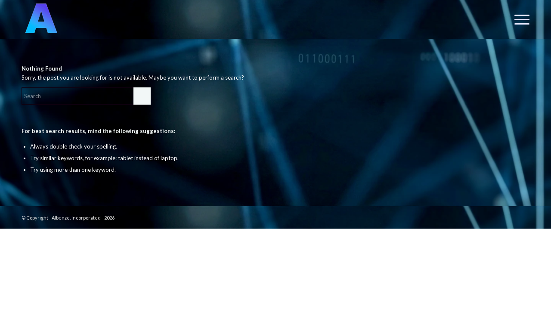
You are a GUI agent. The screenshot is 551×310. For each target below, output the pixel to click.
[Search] (86, 96)
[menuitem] (519, 19)
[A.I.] (41, 19)
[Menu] (519, 19)
